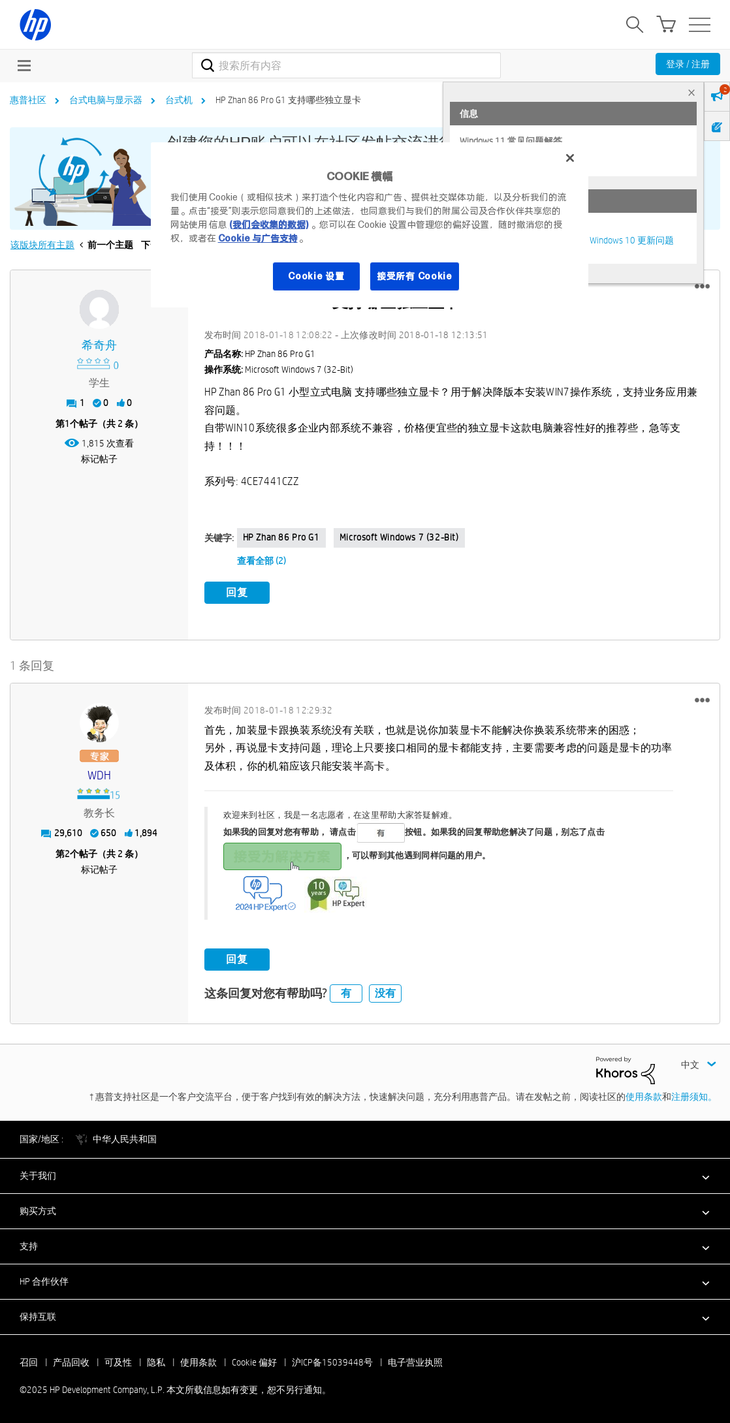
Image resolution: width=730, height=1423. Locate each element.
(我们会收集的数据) (268, 224)
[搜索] (346, 65)
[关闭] (570, 158)
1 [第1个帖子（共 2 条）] (67, 424)
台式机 (179, 100)
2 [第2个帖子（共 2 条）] (67, 854)
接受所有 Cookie (414, 276)
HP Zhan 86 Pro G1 (281, 537)
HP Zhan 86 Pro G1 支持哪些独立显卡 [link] (288, 100)
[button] (702, 286)
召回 (29, 1362)
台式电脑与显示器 (105, 100)
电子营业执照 (415, 1362)
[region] (370, 224)
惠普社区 (28, 100)
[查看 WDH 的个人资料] (99, 776)
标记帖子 (99, 459)
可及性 (118, 1362)
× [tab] (691, 92)
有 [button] (346, 993)
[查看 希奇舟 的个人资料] (99, 346)
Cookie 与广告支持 (258, 238)
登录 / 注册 (688, 64)
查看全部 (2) (261, 561)
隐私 (156, 1362)
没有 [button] (385, 993)
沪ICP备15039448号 (332, 1362)
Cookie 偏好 (254, 1362)
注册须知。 (694, 1096)
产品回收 (71, 1362)
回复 (237, 592)
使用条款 (644, 1096)
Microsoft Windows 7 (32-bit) (399, 537)
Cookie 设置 (316, 276)
